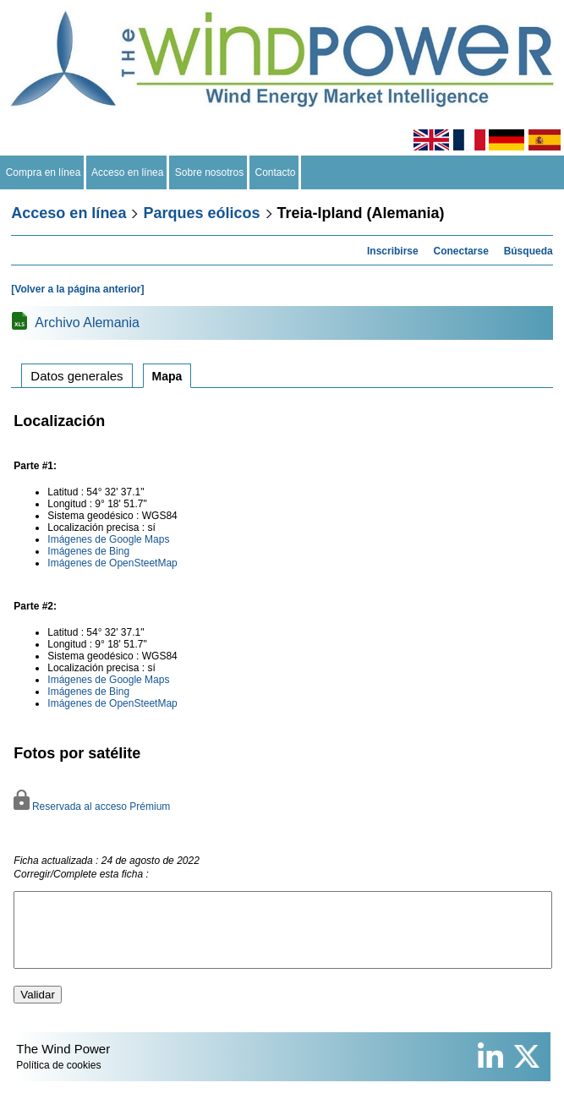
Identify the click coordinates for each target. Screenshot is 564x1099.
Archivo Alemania (87, 322)
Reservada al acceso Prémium (92, 806)
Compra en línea (43, 172)
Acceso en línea (127, 172)
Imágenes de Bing (88, 551)
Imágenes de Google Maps (108, 539)
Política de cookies (58, 1080)
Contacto (275, 172)
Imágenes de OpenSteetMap (112, 563)
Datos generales (76, 376)
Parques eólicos (201, 213)
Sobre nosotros (209, 172)
